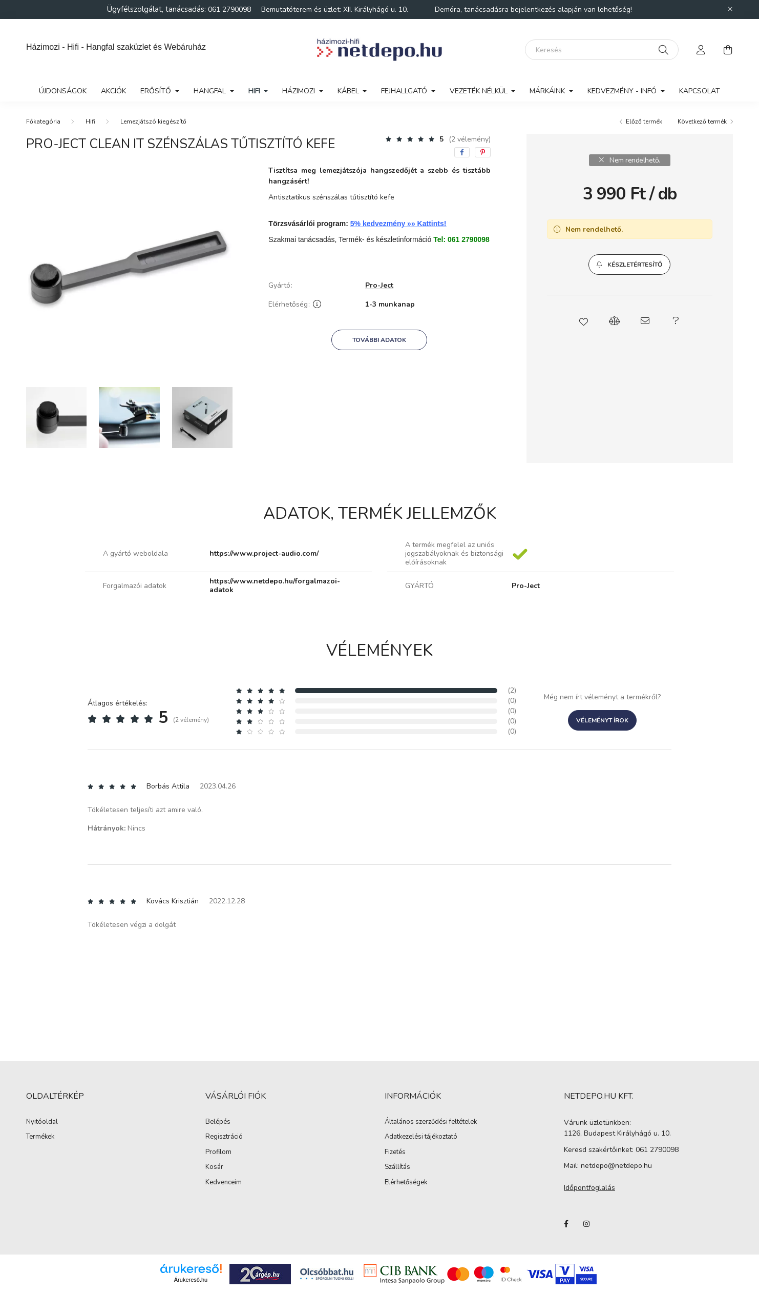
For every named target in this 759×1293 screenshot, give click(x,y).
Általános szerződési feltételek (431, 1122)
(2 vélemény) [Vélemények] (470, 139)
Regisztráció (224, 1137)
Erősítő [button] (156, 91)
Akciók (113, 91)
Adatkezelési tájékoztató (421, 1137)
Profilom (218, 1152)
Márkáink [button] (548, 91)
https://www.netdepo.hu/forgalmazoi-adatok (274, 586)
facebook (566, 1224)
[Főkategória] (43, 121)
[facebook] (462, 152)
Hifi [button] (255, 91)
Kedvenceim (223, 1183)
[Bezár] (730, 9)
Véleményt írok (602, 720)
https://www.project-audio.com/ (264, 554)
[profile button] (701, 49)
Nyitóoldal (42, 1122)
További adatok (379, 340)
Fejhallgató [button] (405, 91)
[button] (629, 264)
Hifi (90, 121)
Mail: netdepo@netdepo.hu (608, 1165)
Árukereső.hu (190, 1280)
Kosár (214, 1167)
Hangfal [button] (211, 91)
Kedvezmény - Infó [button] (623, 91)
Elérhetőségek (406, 1183)
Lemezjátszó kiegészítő (153, 121)
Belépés (217, 1122)
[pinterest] (483, 152)
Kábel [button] (349, 91)
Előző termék (644, 121)
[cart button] (728, 49)
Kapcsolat (699, 91)
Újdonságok (63, 91)
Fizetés (395, 1152)
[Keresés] (602, 49)
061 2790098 (230, 9)
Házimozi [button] (299, 91)
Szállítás (397, 1167)
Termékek (40, 1137)
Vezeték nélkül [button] (480, 91)
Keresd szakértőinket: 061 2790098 (621, 1150)
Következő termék (702, 121)
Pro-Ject (379, 285)
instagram (586, 1224)
